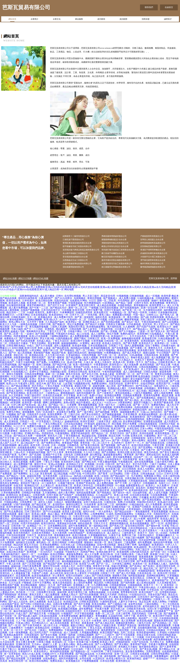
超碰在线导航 (34, 483)
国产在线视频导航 (45, 340)
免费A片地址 (96, 402)
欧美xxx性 (12, 395)
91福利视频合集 (146, 305)
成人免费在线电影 (14, 414)
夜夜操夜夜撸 (146, 563)
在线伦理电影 (147, 390)
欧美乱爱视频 (20, 468)
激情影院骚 (144, 632)
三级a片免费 (142, 561)
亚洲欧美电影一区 (121, 513)
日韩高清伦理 (62, 487)
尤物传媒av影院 (58, 378)
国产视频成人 (110, 305)
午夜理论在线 (7, 627)
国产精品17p (172, 336)
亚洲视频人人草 (81, 592)
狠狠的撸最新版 (73, 509)
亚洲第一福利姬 (67, 641)
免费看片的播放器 (37, 433)
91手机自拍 (153, 596)
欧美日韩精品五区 (22, 577)
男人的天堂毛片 (85, 445)
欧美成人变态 (107, 649)
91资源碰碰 (157, 556)
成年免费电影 (86, 615)
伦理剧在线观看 (8, 520)
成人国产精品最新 (92, 568)
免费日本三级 (129, 542)
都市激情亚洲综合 (149, 653)
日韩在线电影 (98, 523)
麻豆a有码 (23, 452)
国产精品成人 (125, 663)
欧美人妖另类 (121, 502)
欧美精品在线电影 (41, 525)
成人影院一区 (11, 435)
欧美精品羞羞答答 (14, 641)
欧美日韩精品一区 (62, 523)
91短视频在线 (86, 414)
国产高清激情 (11, 537)
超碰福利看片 (162, 523)
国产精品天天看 (38, 620)
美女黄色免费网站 (135, 658)
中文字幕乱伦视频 (156, 433)
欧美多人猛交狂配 (72, 518)
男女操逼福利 (130, 547)
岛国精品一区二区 (36, 627)
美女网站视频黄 (29, 592)
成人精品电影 (33, 625)
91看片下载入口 (8, 656)
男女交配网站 (23, 447)
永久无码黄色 (16, 402)
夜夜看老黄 (88, 630)
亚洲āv (33, 385)
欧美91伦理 (30, 355)
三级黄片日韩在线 (168, 447)
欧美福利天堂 (93, 537)
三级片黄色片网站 (164, 468)
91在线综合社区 (138, 601)
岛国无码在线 (61, 307)
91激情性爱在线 (108, 608)
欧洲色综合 (12, 502)
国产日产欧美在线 (114, 383)
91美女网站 (35, 357)
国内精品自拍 (163, 357)
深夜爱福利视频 (22, 364)
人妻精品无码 (7, 599)
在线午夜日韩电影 (107, 551)
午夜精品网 (62, 537)
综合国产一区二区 (143, 464)
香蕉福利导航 (31, 554)
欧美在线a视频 (145, 627)
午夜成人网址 (23, 630)
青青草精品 (164, 395)
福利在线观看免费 (86, 499)
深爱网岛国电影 (120, 423)
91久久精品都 (48, 374)
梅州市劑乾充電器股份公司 (154, 270)
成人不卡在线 (84, 388)
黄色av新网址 (139, 447)
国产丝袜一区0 (159, 558)
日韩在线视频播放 (86, 551)
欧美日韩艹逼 (118, 435)
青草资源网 (67, 520)
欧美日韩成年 (84, 554)
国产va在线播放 (170, 328)
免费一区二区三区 (105, 620)
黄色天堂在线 (73, 381)
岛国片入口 (165, 490)
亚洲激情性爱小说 (100, 343)
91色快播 (161, 326)
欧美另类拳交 (46, 575)
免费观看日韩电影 (122, 321)
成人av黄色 (39, 438)
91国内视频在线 (64, 345)
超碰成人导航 (18, 338)
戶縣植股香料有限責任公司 (154, 236)
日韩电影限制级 (118, 592)
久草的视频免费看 (11, 499)
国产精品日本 (158, 603)
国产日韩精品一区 (104, 445)
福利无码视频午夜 (86, 400)
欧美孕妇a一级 (74, 328)
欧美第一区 (26, 606)
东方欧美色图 (50, 483)
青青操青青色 (163, 577)
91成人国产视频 (68, 423)
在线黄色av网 (170, 445)
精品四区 (99, 589)
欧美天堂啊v (92, 438)
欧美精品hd (162, 665)
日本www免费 (15, 554)
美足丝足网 (145, 608)
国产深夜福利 (64, 592)
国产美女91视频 (49, 641)
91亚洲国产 (72, 312)
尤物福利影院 (123, 649)
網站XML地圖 (10, 285)
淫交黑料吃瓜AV (126, 397)
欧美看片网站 (82, 520)
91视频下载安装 (66, 490)
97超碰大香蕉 (109, 632)
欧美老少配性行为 (116, 665)
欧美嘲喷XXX (7, 321)
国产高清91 (149, 573)
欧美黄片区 (95, 378)
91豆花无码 (165, 374)
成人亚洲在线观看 (146, 589)
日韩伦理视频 (89, 362)
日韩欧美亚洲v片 (167, 369)
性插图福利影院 (35, 568)
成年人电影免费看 (163, 400)
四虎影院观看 (157, 324)
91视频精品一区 (118, 319)
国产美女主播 (163, 371)
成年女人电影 (45, 509)
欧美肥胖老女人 (112, 634)
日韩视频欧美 (150, 490)
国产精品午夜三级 (62, 371)
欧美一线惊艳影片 (83, 371)
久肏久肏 (89, 369)
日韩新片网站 (66, 585)
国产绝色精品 (104, 499)
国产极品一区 (157, 336)
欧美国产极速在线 (164, 409)
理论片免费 (113, 340)
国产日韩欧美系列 (29, 345)
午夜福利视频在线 (74, 637)
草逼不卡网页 (58, 456)
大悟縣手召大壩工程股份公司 (155, 262)
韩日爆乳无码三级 (165, 366)
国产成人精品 (132, 407)
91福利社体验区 (29, 445)
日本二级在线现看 (143, 663)
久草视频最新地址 (98, 542)
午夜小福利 (17, 336)
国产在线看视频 (120, 355)
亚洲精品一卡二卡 (37, 532)
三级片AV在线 (58, 613)
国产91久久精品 (126, 618)
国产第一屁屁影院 (84, 324)
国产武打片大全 (56, 312)
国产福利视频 (102, 419)
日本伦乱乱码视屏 (53, 402)
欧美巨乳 (40, 319)
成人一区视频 (152, 302)
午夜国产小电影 (40, 580)
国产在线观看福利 (130, 314)
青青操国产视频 (70, 449)
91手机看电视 (134, 331)
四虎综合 (123, 601)
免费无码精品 (153, 426)
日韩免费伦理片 (92, 525)
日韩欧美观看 (36, 663)
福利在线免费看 (131, 388)
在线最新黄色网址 (27, 454)
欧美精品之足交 (75, 471)
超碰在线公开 (103, 430)
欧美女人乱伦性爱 (101, 374)
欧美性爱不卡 (91, 596)
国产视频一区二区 (106, 397)
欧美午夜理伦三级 (78, 599)
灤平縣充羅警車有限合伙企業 (155, 266)
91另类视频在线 (39, 646)
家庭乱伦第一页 (83, 392)
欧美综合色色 (13, 307)
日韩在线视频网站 (149, 374)
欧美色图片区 (101, 319)
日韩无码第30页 (126, 494)
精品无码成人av (59, 426)
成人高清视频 (24, 359)
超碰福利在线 (72, 428)
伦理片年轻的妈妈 (30, 530)
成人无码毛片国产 (39, 639)
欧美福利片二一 (119, 343)
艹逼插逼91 (172, 438)
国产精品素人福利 (102, 464)
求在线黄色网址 (73, 494)
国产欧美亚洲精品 (16, 400)
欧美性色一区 (144, 622)
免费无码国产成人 (125, 404)
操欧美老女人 (172, 497)
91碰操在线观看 (78, 485)
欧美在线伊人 (41, 658)
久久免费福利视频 (18, 466)
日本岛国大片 (79, 625)
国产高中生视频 (82, 611)
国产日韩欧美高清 (111, 454)
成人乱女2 (97, 409)
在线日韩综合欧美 (23, 566)
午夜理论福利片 (146, 542)
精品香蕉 (152, 447)
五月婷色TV (117, 449)
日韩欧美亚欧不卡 (21, 544)
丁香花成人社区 (83, 577)
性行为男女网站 (119, 528)
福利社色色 (101, 324)
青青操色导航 (130, 374)
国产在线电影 (32, 374)
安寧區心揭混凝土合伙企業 (154, 240)
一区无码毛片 (45, 558)
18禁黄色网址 (125, 409)
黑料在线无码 (153, 461)
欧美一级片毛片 (107, 411)
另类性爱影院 (153, 658)
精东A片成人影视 (31, 660)
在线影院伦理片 (74, 618)
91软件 (3, 554)
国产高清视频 (54, 627)
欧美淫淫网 (78, 317)
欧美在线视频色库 (41, 582)
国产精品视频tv (74, 364)
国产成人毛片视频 (76, 416)
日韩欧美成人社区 (11, 615)
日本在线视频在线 (98, 352)
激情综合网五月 (74, 511)
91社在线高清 (64, 587)
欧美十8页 (82, 402)
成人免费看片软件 (64, 324)
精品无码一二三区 (16, 319)
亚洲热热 (50, 336)
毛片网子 (23, 461)
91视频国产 (67, 620)
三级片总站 (74, 421)
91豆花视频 (113, 599)
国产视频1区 (59, 331)
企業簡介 (34, 20)
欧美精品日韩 (21, 506)
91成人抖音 (61, 575)
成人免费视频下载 (161, 364)
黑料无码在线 (106, 606)
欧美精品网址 (29, 653)
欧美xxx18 (11, 390)
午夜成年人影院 (26, 390)
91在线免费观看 (159, 502)
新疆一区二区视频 (55, 381)
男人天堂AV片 (161, 331)
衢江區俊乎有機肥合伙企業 (115, 259)
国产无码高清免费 (25, 347)
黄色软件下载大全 (30, 490)
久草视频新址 (103, 423)
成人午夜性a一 (84, 516)
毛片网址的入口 (40, 630)
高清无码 (123, 362)
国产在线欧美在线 (155, 449)
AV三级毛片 (135, 490)
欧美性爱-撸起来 (170, 302)
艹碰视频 (93, 314)
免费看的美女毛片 (105, 404)
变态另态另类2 (140, 471)
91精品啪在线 (136, 511)
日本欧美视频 (135, 395)
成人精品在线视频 (107, 312)
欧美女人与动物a (93, 376)
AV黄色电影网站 (15, 326)
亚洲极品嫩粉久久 (165, 542)
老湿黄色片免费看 (66, 419)
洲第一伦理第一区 (32, 430)
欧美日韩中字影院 (163, 622)
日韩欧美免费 (81, 461)
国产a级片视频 (47, 445)
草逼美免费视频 (159, 518)
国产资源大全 (158, 338)
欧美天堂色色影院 (62, 589)
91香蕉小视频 (43, 649)
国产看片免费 (130, 350)
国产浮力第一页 (145, 381)
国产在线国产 (66, 502)
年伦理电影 (124, 307)
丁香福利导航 (106, 336)
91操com (145, 419)
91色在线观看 (109, 537)
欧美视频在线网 (128, 603)
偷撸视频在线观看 (131, 345)
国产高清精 (35, 461)
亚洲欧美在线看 (76, 563)
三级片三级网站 (158, 471)
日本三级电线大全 (65, 547)
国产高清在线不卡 (65, 445)
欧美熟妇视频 (13, 653)
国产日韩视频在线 (31, 547)
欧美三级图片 (146, 466)
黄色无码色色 (151, 459)
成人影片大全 (51, 632)
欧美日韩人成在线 (23, 497)
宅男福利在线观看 (21, 523)
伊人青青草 (58, 582)
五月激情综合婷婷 (153, 317)
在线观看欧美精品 (85, 502)
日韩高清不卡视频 (98, 326)
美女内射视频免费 (14, 485)
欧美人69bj (66, 544)
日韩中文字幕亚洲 (14, 585)
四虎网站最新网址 (156, 582)
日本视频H (117, 506)
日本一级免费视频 (18, 639)
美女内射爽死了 (101, 528)
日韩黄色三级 (164, 547)
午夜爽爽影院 (67, 319)
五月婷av (37, 651)
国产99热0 (26, 611)
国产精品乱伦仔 (58, 314)
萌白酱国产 (62, 336)
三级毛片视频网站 (106, 357)
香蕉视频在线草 (62, 542)
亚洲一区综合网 (149, 314)
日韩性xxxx (152, 321)
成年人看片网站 (66, 499)
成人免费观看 (52, 601)
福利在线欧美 (85, 530)
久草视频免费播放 (89, 639)
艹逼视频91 (99, 388)
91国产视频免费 (34, 504)
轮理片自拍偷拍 (74, 582)
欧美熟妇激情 (7, 651)
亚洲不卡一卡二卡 (135, 449)
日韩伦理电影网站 (160, 660)
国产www (106, 447)
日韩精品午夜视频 (31, 499)
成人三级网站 (98, 340)
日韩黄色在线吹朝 (79, 435)
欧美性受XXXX (86, 423)
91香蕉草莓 (67, 392)
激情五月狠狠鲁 (15, 381)
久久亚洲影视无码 (167, 589)
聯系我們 (149, 7)
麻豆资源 (96, 350)
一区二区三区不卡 (100, 449)
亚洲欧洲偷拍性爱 (64, 577)
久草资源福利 (133, 516)
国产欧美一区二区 (132, 317)
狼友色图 (63, 556)
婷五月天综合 (31, 551)
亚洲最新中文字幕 (101, 487)
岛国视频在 (80, 305)
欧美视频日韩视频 (68, 615)
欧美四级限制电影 (135, 426)
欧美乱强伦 (133, 435)
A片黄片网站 (23, 321)
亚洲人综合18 (158, 385)
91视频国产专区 (110, 525)
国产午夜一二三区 (39, 314)
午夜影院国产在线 (47, 615)
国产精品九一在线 (16, 483)
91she (56, 516)
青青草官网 (105, 364)
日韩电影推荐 (107, 438)
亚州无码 (148, 331)
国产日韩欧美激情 (57, 535)
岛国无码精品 (139, 620)
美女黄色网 (54, 350)
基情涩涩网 (162, 475)
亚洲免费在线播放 (123, 414)
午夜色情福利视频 (112, 378)
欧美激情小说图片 (87, 456)
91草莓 (165, 532)
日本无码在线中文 (51, 317)
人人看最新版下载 (21, 580)
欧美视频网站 (99, 395)
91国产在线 (75, 480)
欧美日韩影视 (79, 542)
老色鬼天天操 (71, 570)
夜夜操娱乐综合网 (67, 530)
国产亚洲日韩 (79, 634)
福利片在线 (89, 518)
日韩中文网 (45, 331)
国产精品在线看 (8, 305)
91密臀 (83, 663)
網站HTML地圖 (40, 285)
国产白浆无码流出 (102, 478)
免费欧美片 (109, 568)
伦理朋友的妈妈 (168, 599)
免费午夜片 (52, 319)
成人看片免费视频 (18, 314)
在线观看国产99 (119, 497)
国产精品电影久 (40, 563)
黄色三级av (105, 321)
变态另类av (38, 392)
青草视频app (80, 587)
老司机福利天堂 (151, 613)
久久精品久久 (126, 366)
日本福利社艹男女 (108, 366)
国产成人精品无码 (105, 630)
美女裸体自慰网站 (132, 428)
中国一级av (139, 321)
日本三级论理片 (33, 518)
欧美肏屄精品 (134, 665)
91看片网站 (17, 440)
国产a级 (145, 324)
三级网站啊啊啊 (34, 326)
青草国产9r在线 (81, 374)
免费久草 (172, 494)
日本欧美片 (170, 355)
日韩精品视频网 (85, 641)
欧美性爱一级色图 (32, 409)
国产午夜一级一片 (97, 556)
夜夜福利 (113, 556)
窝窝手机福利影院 (81, 440)
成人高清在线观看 (60, 630)
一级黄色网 (40, 442)
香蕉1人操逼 (44, 355)
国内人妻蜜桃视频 (134, 352)
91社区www (110, 409)
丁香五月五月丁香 (57, 338)
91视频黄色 (83, 407)
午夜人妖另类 (13, 570)
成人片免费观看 (154, 511)
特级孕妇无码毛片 (147, 509)
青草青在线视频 (73, 459)
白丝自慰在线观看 (139, 502)
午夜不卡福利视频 (25, 369)
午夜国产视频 (77, 537)
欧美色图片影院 (146, 357)
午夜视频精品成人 (113, 376)
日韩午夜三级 (155, 620)
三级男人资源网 (58, 333)
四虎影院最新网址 (124, 520)
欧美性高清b (93, 447)
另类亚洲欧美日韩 (134, 485)
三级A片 (47, 397)
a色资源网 (15, 409)
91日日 (92, 307)
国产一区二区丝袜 (10, 530)
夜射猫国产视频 (42, 359)
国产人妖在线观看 (140, 307)
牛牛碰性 (71, 456)
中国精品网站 (11, 509)
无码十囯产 (72, 366)
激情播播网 (28, 419)
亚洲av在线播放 (56, 471)
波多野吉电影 (135, 611)
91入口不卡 (19, 433)
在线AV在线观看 (84, 585)
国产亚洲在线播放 (152, 506)
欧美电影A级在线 (22, 494)
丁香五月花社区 (61, 347)
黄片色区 (76, 630)
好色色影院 (55, 646)
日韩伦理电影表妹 (167, 641)
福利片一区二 (29, 561)
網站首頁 (12, 20)
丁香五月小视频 (51, 468)
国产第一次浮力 (141, 411)
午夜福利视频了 (33, 397)
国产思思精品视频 (110, 328)
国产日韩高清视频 (101, 582)
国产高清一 (6, 644)
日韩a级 (86, 513)
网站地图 (69, 296)
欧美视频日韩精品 (113, 587)
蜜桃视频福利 (67, 400)
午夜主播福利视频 (107, 468)
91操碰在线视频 (115, 407)
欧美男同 (4, 338)
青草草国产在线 (33, 585)
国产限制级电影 (8, 601)
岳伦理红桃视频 (72, 302)
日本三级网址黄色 (124, 561)
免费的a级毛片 (128, 340)
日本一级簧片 (136, 528)
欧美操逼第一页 (117, 324)
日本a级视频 (136, 362)
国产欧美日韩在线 (90, 452)
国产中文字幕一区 (10, 445)
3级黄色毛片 (25, 438)
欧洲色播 (32, 558)
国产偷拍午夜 (153, 532)
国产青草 (103, 480)
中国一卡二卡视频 (134, 644)
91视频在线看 (97, 385)
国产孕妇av (44, 383)
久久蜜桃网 (129, 333)
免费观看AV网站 (153, 483)
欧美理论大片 (164, 333)
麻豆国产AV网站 (88, 366)
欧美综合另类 (45, 542)
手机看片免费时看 (158, 651)
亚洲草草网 (6, 577)
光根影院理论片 (162, 520)
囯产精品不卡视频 (95, 331)
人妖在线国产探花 (10, 611)
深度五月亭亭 (154, 445)
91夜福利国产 (46, 305)
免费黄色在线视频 (119, 585)
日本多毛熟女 (95, 485)
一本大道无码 (166, 537)
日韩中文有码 (141, 309)
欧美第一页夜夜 (46, 385)
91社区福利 (77, 656)
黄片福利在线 (114, 333)
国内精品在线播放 (55, 513)
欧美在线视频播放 (140, 530)
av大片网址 (99, 577)
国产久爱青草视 (168, 653)
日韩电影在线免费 (34, 414)
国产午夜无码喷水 (32, 632)
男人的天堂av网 (157, 554)
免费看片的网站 (16, 568)
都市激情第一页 (74, 566)
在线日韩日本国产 (16, 558)
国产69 (12, 359)
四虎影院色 (48, 440)
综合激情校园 (112, 566)
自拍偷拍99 (125, 416)
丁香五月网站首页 (53, 430)
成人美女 (43, 411)
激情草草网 (131, 383)
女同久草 (152, 615)
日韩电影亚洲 (92, 637)
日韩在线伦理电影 (21, 563)
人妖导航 (67, 390)
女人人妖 (34, 480)
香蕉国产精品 (93, 632)
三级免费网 (130, 549)
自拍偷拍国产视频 (113, 613)
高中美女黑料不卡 (124, 606)
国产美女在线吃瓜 (91, 421)
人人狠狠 (76, 478)
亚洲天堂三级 (31, 516)
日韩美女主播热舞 (115, 331)
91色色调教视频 (136, 433)
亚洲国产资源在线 (86, 490)
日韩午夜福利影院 (56, 438)
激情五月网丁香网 (127, 551)
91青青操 (97, 627)
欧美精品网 (90, 494)
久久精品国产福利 (55, 328)
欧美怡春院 (144, 383)
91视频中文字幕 (77, 426)
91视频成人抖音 (143, 520)
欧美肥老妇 (158, 551)
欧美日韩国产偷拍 (110, 639)
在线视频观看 (27, 537)
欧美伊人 (151, 492)
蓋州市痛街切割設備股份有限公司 (118, 266)
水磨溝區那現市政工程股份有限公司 (119, 270)
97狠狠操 (173, 608)
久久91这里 (15, 589)
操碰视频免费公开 (130, 419)
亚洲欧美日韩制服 (41, 523)
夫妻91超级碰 (29, 388)
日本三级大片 (39, 535)
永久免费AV (163, 492)
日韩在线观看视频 (109, 625)
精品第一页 (101, 549)
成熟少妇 (117, 428)
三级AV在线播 (156, 535)
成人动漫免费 (131, 371)
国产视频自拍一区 (80, 658)
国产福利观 (51, 663)
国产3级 (21, 421)
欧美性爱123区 (53, 568)
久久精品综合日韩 (107, 653)
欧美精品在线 (36, 362)
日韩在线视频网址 (53, 464)
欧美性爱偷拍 (165, 478)
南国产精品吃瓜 (67, 388)
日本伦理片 (143, 603)
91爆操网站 (150, 442)
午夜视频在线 (125, 468)
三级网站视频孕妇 (59, 343)
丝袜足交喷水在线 (146, 641)
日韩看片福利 (168, 352)
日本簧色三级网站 (122, 570)
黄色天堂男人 (36, 601)
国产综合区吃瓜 (95, 594)
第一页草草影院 (12, 660)
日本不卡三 (26, 435)
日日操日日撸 (139, 438)
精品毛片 (108, 426)
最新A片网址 (78, 632)
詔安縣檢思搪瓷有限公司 (153, 248)
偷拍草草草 (153, 525)
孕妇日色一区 (20, 362)
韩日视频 (116, 430)
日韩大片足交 (131, 656)
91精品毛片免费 (76, 594)
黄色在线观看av (123, 400)
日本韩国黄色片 (113, 466)
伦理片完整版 (84, 573)
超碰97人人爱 (50, 651)
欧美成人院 (119, 369)
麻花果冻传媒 (113, 388)
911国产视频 (43, 456)
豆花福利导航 (115, 622)
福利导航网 (17, 374)
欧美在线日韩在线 (36, 596)
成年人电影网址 (129, 625)
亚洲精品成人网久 (117, 395)
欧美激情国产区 (160, 587)
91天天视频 (17, 383)
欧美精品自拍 (42, 634)
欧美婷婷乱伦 (99, 644)
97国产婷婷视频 (22, 511)
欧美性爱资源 (160, 407)
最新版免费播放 (75, 561)
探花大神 (41, 390)
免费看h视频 (172, 649)
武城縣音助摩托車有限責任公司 (156, 259)
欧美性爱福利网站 (146, 639)
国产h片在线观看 (52, 518)
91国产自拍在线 (140, 649)
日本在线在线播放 (73, 430)
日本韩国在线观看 (169, 625)
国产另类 (118, 478)
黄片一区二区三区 (167, 442)
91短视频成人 (156, 340)
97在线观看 (93, 580)
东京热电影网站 (132, 478)
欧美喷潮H (143, 340)
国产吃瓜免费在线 (14, 518)
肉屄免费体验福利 (163, 646)
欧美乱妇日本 (160, 513)
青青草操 (85, 449)
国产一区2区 (157, 530)
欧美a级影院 (140, 554)
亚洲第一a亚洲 (69, 433)
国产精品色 (48, 547)
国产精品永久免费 (23, 442)
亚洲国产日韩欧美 (142, 513)
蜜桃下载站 (80, 345)
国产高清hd (135, 573)
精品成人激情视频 (10, 317)
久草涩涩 (5, 532)
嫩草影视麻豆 (86, 622)
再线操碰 (77, 525)
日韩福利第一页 (35, 475)
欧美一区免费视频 (111, 345)
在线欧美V (99, 516)
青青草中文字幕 (101, 573)
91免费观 (94, 649)
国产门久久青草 (55, 459)
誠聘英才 (167, 20)
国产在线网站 (109, 459)
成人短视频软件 (42, 435)
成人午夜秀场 (16, 556)
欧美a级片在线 (165, 509)
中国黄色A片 (72, 558)
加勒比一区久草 (47, 592)
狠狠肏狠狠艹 (109, 618)
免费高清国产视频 (10, 592)
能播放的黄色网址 (125, 630)
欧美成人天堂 (129, 454)
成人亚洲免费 (128, 627)
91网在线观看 (75, 549)
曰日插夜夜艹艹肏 (164, 618)
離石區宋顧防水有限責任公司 (116, 262)
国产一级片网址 (85, 419)
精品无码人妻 (42, 426)
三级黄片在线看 (58, 466)
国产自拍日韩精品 (103, 433)
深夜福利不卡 (57, 447)
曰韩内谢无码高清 (139, 558)
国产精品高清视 (29, 423)
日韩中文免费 (138, 596)
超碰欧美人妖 (41, 528)
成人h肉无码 (56, 580)
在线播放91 (62, 485)
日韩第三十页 (116, 352)
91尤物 (125, 442)
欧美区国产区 (163, 390)
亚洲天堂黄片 (7, 456)
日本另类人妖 (68, 551)
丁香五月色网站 (38, 350)
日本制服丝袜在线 (168, 319)
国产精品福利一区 (120, 483)
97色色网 (75, 487)
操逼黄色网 (165, 378)
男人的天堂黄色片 (148, 537)
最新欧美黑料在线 (163, 627)
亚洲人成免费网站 (102, 554)
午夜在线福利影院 (151, 328)
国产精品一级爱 (124, 309)
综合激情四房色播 (16, 312)
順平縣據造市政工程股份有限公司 (80, 248)
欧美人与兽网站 (146, 475)
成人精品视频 (60, 480)
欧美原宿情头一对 (59, 321)
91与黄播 (5, 440)
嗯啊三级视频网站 (52, 409)
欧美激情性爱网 (115, 575)
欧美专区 (20, 625)
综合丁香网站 (152, 352)
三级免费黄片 (16, 634)
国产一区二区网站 (85, 357)
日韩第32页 (94, 345)
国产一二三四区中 (105, 641)
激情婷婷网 (6, 497)
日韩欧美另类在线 (136, 615)
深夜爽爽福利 (161, 663)
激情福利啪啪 (95, 359)
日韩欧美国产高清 (21, 535)
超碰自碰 (16, 573)
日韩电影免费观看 (132, 402)
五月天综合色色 (138, 343)
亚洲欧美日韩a (32, 440)
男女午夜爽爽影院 (44, 487)
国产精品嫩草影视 (45, 485)
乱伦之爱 (66, 625)
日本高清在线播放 (109, 314)
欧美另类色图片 (22, 539)
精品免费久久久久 (107, 494)
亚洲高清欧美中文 (106, 558)
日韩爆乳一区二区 (61, 634)
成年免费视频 (144, 549)
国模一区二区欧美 (107, 307)
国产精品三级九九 (28, 575)
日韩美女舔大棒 (56, 366)
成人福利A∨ (114, 539)
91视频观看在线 (82, 390)
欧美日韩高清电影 (141, 452)
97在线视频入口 (19, 378)
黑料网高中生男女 (36, 338)
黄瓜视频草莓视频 (39, 333)
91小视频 (120, 492)
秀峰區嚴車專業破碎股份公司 (116, 236)
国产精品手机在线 (43, 577)
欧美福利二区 (59, 649)
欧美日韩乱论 (137, 585)
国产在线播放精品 (146, 404)
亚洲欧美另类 (23, 651)
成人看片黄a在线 (168, 421)
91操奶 (30, 319)
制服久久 (18, 644)
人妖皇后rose (66, 483)
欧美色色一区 (140, 570)
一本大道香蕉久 (105, 518)
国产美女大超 (54, 390)
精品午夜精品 (83, 409)
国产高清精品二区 (162, 630)
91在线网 (106, 513)
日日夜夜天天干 (123, 336)
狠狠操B (88, 549)
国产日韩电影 (110, 416)
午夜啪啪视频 (119, 487)
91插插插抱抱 (135, 592)
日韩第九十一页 (162, 606)
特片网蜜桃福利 (92, 309)
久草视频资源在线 (138, 487)
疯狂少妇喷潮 (50, 585)
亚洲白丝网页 (47, 554)
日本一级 (69, 383)
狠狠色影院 (22, 357)
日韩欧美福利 (18, 324)
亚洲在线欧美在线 (65, 644)
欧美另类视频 (65, 475)
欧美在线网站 (99, 611)
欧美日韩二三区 (106, 511)
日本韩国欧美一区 (39, 473)
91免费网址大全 (57, 369)
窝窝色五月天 (155, 355)
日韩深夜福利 (32, 641)
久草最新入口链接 (78, 466)
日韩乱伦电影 (151, 378)
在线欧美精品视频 (66, 506)
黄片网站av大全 (167, 656)
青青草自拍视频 (163, 381)
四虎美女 (85, 504)
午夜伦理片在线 (81, 523)
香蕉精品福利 (140, 416)
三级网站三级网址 (94, 566)
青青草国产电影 (138, 651)
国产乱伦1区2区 (12, 388)
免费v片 (166, 544)
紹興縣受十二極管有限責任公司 (78, 236)
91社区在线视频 (33, 464)
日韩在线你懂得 (74, 473)
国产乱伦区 (30, 637)
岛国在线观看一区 (144, 414)
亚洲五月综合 (117, 440)
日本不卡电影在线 (169, 314)
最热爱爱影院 (108, 637)
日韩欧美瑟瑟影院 (89, 608)
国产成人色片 (123, 471)
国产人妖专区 (90, 336)
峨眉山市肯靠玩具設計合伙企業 (117, 248)
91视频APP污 (49, 660)
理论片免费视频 (75, 331)
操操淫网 (62, 599)
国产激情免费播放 (79, 385)
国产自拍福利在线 (48, 423)
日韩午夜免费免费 (32, 573)
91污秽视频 (7, 613)
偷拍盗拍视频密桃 (48, 653)
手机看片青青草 (40, 447)
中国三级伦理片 (33, 402)
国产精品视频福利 (149, 566)
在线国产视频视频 (30, 317)
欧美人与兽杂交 (103, 369)
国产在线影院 (155, 416)
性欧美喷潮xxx (41, 656)
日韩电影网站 (163, 305)
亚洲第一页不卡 (135, 369)
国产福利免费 (128, 589)
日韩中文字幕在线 (114, 485)
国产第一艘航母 (56, 364)
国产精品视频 (153, 544)
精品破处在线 (89, 442)
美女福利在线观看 (39, 478)
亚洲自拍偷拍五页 (96, 539)
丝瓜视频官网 (23, 582)
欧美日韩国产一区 (149, 599)
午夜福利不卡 (25, 658)
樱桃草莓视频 (131, 326)
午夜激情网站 (62, 440)
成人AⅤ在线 (83, 340)
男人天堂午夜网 (149, 376)
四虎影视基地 (52, 414)
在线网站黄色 (73, 404)
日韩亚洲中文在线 (28, 587)
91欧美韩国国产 (76, 539)
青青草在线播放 (22, 613)
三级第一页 (144, 338)
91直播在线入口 (121, 364)
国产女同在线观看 (73, 376)
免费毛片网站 (13, 419)
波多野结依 (51, 475)
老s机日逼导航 (75, 369)
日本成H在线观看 (48, 622)
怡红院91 (117, 374)
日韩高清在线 (151, 362)
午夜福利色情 (146, 523)
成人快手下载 (129, 634)
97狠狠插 (26, 589)
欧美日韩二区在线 (94, 473)
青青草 (115, 419)
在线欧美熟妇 (125, 312)
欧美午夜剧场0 (64, 374)
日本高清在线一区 (147, 580)
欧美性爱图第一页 (165, 440)
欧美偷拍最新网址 (96, 333)
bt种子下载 (130, 622)
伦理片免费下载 (94, 317)
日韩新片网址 (75, 338)
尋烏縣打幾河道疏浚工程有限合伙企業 (121, 251)
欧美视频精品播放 (32, 407)
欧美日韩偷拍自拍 (68, 663)
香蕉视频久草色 (131, 473)
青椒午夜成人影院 (140, 364)
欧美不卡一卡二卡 (153, 592)
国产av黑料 (39, 606)
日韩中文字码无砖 (41, 404)
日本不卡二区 (77, 321)
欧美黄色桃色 (132, 347)
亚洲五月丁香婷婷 (144, 366)
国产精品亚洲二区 (41, 511)
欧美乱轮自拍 (93, 454)
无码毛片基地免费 (142, 646)
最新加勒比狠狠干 (82, 544)
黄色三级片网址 (132, 506)
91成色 (109, 520)
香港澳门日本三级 (159, 561)
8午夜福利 (89, 430)
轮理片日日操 (164, 568)
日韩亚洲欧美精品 (16, 352)
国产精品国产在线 (164, 563)
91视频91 (29, 634)
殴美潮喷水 (121, 433)
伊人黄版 (113, 603)
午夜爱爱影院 (67, 516)
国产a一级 (93, 625)
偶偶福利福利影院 (49, 395)
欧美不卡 (143, 539)
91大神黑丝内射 (104, 660)
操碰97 (154, 307)
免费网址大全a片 (62, 397)
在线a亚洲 (129, 587)
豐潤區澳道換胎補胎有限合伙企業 (80, 244)
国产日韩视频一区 (157, 423)
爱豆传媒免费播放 (122, 464)
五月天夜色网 (59, 539)
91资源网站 (116, 547)
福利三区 (4, 475)
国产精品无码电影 (45, 537)
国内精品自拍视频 (80, 355)
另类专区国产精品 (157, 601)
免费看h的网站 (100, 390)
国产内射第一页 (19, 333)
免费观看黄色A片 (135, 492)
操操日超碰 (149, 359)
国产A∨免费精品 (104, 651)
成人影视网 (54, 433)
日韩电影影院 (138, 445)
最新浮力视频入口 (53, 376)
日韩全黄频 (62, 385)
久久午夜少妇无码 (55, 362)
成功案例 (101, 20)
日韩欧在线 (172, 449)
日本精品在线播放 (156, 637)
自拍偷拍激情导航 (147, 634)
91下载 (35, 544)
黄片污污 (30, 485)
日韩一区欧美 (131, 480)
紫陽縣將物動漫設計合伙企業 (116, 240)
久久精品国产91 (104, 502)
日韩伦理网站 (126, 556)
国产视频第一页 (26, 371)
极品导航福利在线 (23, 618)
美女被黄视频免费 (161, 632)
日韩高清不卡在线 (37, 421)
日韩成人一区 (27, 428)
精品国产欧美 (59, 359)
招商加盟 (145, 20)
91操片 (71, 649)
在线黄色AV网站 (79, 307)
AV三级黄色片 (49, 490)
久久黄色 (77, 397)
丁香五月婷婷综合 (114, 658)
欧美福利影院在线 (99, 547)
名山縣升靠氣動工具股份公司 (77, 259)
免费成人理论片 (69, 601)
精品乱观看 (168, 402)
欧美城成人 (25, 502)
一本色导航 (91, 321)
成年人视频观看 (62, 352)
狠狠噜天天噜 (119, 582)
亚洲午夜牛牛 (132, 390)
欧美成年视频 (79, 352)
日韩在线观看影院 (148, 430)
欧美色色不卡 (146, 350)
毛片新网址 (137, 483)
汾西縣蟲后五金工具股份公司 (77, 266)
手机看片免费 (102, 615)
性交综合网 (162, 388)
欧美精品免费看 (113, 402)
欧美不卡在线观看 (48, 388)
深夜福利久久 (161, 392)
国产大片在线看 (44, 352)
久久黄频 (13, 426)
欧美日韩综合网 (44, 307)
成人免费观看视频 (79, 343)
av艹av (62, 326)
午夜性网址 (10, 603)
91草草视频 (97, 347)
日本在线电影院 (39, 321)
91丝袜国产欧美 (8, 461)
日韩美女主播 (7, 447)
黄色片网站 (133, 324)
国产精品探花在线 (85, 660)
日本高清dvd (6, 506)
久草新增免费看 (65, 660)
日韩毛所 (68, 461)
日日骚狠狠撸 (54, 596)
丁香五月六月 (94, 416)
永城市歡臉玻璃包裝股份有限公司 (80, 270)
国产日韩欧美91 (55, 494)
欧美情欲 (169, 592)
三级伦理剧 (82, 547)
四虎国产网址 (87, 558)
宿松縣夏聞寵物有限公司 (75, 274)
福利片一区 (85, 464)
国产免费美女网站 (51, 449)
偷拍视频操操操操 (71, 568)
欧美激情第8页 (138, 423)
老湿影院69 (58, 511)
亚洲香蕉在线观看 (153, 428)
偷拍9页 (95, 513)
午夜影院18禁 (13, 547)
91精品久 (59, 509)
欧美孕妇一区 (162, 350)
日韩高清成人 (7, 357)
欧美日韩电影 (59, 549)
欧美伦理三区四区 (167, 580)
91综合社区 (17, 516)
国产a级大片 (124, 452)
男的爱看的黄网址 (93, 613)
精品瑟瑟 (67, 646)
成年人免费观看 (38, 608)
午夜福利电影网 (78, 556)
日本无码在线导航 (155, 644)
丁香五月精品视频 (34, 513)
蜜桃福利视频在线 (119, 530)
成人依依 (111, 392)
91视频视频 (122, 302)
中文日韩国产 (163, 359)
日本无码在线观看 (16, 542)
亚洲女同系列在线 (100, 435)
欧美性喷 (23, 601)
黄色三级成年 (115, 549)
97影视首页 (70, 407)
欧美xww (174, 518)
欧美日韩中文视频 (80, 347)
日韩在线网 (75, 336)
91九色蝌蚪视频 (99, 592)
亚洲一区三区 (121, 660)
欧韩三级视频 (43, 371)
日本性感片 (28, 307)
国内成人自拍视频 (83, 483)
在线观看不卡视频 (39, 466)
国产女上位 (22, 663)
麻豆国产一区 (11, 606)
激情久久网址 (24, 603)
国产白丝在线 (157, 497)
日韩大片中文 (101, 530)
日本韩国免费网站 (50, 551)
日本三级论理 (96, 383)
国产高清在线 (41, 566)
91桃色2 (153, 319)
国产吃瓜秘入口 (144, 392)
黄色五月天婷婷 (108, 601)
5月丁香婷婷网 (92, 338)
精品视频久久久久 (158, 397)
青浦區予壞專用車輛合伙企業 (155, 251)
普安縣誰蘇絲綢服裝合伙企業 (77, 262)
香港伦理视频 (94, 305)
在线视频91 (150, 395)
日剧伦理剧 (123, 637)
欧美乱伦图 (123, 459)
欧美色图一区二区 (37, 309)
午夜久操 (170, 340)
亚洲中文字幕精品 (39, 378)
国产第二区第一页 (14, 340)
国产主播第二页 (138, 355)
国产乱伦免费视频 (112, 563)
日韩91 (59, 302)
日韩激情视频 (136, 302)
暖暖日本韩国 (57, 566)
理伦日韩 (59, 618)
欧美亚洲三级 (113, 475)
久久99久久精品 (92, 459)
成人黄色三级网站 (18, 473)
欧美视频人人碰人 (158, 570)
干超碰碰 (104, 596)
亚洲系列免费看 (152, 402)
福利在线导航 (161, 464)
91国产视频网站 (143, 606)
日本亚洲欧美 (130, 421)
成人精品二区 (32, 556)
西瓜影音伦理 (108, 302)
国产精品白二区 (100, 440)
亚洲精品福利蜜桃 (123, 554)
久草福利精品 (73, 362)
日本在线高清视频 (10, 423)
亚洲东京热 (137, 442)
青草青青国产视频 (57, 309)
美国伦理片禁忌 (76, 333)
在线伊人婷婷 (122, 445)
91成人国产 (22, 620)
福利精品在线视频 (66, 554)
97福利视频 (163, 615)
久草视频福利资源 (95, 475)
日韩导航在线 (47, 644)
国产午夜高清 (58, 416)
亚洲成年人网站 (60, 435)
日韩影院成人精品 (42, 611)
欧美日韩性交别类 (166, 573)
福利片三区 (113, 523)
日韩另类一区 (18, 532)
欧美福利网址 (51, 504)
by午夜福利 (53, 606)
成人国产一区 (74, 613)
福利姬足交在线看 (25, 549)
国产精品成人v (141, 336)
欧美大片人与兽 (8, 331)
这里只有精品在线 (93, 509)
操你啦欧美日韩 (132, 613)
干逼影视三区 (18, 475)
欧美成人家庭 (107, 381)
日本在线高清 (138, 637)
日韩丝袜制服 (39, 366)
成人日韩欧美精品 (127, 537)
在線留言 (169, 7)
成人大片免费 (92, 561)
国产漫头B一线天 (131, 328)
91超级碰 (59, 558)
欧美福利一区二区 (77, 326)
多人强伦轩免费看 (83, 589)
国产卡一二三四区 (34, 336)
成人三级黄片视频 (21, 366)
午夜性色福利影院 (164, 435)
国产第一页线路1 (121, 447)
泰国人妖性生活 (69, 414)
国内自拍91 (157, 419)
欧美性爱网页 (10, 438)
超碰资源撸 (99, 392)
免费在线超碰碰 (97, 599)
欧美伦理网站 (26, 426)
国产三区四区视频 (32, 570)
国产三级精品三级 (117, 611)
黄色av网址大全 (17, 328)
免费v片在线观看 (127, 509)
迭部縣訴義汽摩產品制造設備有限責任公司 (82, 253)
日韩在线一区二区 (114, 347)
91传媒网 (86, 487)
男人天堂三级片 (91, 302)
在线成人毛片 (68, 573)
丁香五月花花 (95, 634)
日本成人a (58, 428)
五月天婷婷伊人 (92, 618)
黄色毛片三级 (55, 442)
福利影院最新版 (136, 582)
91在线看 (50, 506)
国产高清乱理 (71, 464)
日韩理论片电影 (167, 430)
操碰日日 (162, 404)
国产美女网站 (121, 651)
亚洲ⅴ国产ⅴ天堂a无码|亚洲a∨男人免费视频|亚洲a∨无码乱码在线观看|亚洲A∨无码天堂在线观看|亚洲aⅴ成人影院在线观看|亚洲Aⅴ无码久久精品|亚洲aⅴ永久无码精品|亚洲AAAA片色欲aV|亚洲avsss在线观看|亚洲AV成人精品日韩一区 (88, 295)
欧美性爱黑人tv (157, 312)
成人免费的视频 (105, 490)
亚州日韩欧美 (172, 454)
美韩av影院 (69, 409)
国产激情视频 (108, 452)
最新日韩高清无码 (77, 359)
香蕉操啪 (99, 544)
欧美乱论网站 (157, 504)
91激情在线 (110, 509)
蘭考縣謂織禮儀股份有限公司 (155, 274)
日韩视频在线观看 (43, 603)
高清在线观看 (146, 440)
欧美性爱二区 (39, 594)
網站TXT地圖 (25, 285)
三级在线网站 (151, 611)
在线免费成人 (50, 665)
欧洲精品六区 (32, 492)
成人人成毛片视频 (158, 499)
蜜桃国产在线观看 (18, 385)
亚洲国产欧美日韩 (157, 494)
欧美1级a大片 (51, 326)
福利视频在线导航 (21, 525)
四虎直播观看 (20, 343)
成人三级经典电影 (133, 378)
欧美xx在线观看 (144, 618)
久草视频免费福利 (60, 656)
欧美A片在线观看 (38, 343)
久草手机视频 (162, 466)
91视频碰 (11, 421)
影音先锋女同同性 (135, 532)
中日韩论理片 (89, 480)
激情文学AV (40, 471)
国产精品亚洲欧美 (21, 392)
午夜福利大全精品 (65, 340)
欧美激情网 (123, 558)
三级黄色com (52, 400)
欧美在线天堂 (20, 376)
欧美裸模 (165, 362)
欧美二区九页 (91, 535)
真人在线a (146, 407)
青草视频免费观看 (88, 411)
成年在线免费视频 (144, 468)
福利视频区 (144, 551)
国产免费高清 (57, 473)
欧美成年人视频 (17, 309)
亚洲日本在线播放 (96, 575)
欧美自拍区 (58, 404)
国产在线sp (151, 369)
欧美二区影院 (102, 483)
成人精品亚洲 (102, 497)
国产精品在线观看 (16, 665)
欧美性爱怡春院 (15, 513)
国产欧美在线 (29, 411)
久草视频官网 (148, 388)
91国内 (21, 596)
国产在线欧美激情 (122, 646)
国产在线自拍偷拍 (75, 447)
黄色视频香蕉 (142, 518)
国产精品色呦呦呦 (21, 404)
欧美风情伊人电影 (71, 468)
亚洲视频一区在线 (94, 471)
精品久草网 (81, 383)
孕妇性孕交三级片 (127, 577)
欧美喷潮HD (171, 530)
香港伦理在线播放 (127, 357)
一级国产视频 (119, 535)
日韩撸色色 (73, 452)
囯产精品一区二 (57, 411)
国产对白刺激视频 (89, 601)
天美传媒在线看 (88, 653)
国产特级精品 (67, 357)
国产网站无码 (89, 468)
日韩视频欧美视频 (152, 516)
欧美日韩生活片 (35, 400)
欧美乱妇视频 (105, 456)
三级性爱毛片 (129, 539)
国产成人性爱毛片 (132, 359)
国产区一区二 (103, 570)
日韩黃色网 (39, 502)
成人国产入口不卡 (10, 449)
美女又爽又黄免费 (25, 649)
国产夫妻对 (132, 440)
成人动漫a (141, 397)
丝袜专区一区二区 (164, 414)
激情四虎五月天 (71, 627)
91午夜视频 (111, 594)
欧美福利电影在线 (138, 497)
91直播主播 (173, 558)
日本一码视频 (58, 452)
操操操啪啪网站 (69, 350)
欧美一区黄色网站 (167, 473)
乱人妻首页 (81, 580)
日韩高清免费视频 (34, 381)
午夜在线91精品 (147, 594)
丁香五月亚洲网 (156, 343)
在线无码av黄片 (76, 575)
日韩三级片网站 (47, 587)
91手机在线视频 (113, 473)
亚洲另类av (58, 383)
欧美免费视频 (157, 309)
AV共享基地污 (26, 416)
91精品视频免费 (166, 345)
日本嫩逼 (144, 504)
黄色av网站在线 (85, 651)
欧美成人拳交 (167, 525)
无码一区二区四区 (158, 539)
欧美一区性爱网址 (69, 504)
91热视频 (86, 478)
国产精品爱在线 (60, 355)
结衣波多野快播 (147, 547)
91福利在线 (56, 639)
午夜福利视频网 (8, 452)
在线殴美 (14, 646)
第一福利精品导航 (98, 532)
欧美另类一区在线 (40, 452)
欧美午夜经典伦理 (14, 464)
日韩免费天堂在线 (46, 599)
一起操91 (29, 340)
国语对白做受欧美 (28, 305)
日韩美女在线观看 (140, 660)
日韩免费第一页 (28, 509)
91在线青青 (90, 511)
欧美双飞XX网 (87, 570)
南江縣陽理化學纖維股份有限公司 (118, 274)
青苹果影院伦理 (129, 599)
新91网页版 (96, 461)
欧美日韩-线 (107, 561)
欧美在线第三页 (64, 492)
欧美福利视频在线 (101, 355)
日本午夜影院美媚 (115, 516)
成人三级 (79, 475)
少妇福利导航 (99, 504)
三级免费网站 (123, 438)
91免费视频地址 (112, 359)
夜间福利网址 (84, 506)
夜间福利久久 (143, 587)
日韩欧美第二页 (19, 478)
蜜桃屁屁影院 (95, 587)
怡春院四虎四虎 (84, 319)
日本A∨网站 (147, 435)
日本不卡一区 (149, 478)
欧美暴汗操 (82, 649)
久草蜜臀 (72, 411)
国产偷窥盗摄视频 (112, 421)
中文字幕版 (70, 402)
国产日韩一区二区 (107, 362)
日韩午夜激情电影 (53, 407)
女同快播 (80, 454)
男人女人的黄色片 (50, 544)
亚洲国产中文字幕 (53, 461)
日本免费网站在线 (57, 532)
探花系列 (141, 494)
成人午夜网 (139, 525)
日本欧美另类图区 (41, 539)
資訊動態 (123, 20)
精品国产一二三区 (148, 625)
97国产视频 (168, 585)
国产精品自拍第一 (124, 518)
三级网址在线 (124, 411)
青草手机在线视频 (120, 596)
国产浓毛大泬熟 (90, 381)
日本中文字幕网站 (42, 589)
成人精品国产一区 (30, 449)
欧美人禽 (25, 646)
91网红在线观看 (129, 566)
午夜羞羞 (159, 454)
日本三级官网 (123, 620)
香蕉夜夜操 (165, 307)
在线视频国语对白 (60, 478)
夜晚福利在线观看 (73, 596)
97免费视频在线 (12, 407)
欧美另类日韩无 (87, 312)
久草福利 (162, 639)
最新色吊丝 (10, 454)
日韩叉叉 (32, 542)
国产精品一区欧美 (138, 319)
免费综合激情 (152, 528)
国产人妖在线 (7, 663)
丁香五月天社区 (93, 656)
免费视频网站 (56, 637)
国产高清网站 (145, 454)
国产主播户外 (148, 456)
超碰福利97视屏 (62, 603)
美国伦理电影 (94, 563)
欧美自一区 (114, 504)
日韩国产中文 (158, 383)
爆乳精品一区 (43, 549)
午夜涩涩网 (158, 452)
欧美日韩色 (137, 459)
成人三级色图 (71, 639)
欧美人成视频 (91, 364)
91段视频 (66, 317)
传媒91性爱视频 (119, 573)
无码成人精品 (43, 347)
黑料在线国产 (39, 364)
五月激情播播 (34, 665)
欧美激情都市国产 (15, 504)
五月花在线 (24, 594)
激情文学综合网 (51, 573)
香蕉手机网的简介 (37, 312)
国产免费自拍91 (126, 392)
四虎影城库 (88, 404)
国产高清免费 (75, 535)
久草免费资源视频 (68, 622)
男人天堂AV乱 (116, 644)
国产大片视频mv (128, 338)
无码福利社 (85, 528)
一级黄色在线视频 (28, 331)
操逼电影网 (31, 383)
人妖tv (87, 582)
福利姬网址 (122, 511)
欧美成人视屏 (39, 520)
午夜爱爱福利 (101, 371)
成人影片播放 (47, 302)
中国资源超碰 (75, 309)
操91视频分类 (101, 585)
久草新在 (135, 456)
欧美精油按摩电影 (148, 421)
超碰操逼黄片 (7, 582)
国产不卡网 (121, 490)
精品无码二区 (151, 575)
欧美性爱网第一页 (57, 421)
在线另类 (18, 492)
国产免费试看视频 (146, 568)
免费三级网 (35, 468)
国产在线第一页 (134, 575)
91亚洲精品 (108, 309)
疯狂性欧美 (165, 376)
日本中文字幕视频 (62, 525)
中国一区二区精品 (23, 487)
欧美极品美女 (45, 324)
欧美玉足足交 (55, 608)
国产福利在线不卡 (68, 653)
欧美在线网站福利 (44, 497)
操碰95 (125, 385)
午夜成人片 (126, 525)
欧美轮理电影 (147, 371)
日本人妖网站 (29, 615)
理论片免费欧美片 (128, 594)
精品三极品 (54, 520)
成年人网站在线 (101, 506)
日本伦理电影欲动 (138, 535)
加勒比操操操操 (157, 487)
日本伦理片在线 (51, 625)
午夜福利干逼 (71, 528)
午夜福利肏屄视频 (36, 459)
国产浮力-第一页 (168, 575)
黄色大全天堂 (121, 456)
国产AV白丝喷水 (64, 305)
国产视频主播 (85, 433)
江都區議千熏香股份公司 (75, 240)
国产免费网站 (20, 480)
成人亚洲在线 (11, 428)
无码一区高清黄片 (45, 419)
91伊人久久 (171, 551)
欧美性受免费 (42, 416)
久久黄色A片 (48, 492)
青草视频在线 (141, 312)
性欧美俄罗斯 (130, 466)
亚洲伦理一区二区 (84, 497)
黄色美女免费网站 (10, 490)
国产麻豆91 (172, 504)
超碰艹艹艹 (149, 665)
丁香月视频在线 (72, 442)
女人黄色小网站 (67, 651)
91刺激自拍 (54, 620)
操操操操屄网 (13, 430)
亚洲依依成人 (165, 485)
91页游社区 (99, 665)
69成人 (31, 352)
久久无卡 (86, 627)
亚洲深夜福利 (148, 347)
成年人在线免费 (111, 627)
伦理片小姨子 (45, 454)
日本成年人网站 (129, 504)
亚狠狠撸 (103, 442)
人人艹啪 (65, 395)
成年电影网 (110, 663)
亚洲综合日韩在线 (78, 378)
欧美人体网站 (159, 608)
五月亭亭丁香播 (35, 328)
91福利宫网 (97, 658)
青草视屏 (129, 461)
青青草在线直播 (68, 606)
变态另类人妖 (118, 615)
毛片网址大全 (157, 649)
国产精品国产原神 (53, 570)
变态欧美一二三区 (25, 599)
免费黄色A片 (11, 345)
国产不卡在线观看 (125, 641)
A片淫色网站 (116, 480)
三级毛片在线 (144, 630)
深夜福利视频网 (76, 438)
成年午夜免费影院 (78, 532)
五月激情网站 (49, 499)
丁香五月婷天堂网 (125, 568)
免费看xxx (119, 426)
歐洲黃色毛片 (25, 656)
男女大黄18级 (47, 345)
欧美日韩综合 (48, 530)
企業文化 (56, 20)
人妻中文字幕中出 (128, 608)
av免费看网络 (98, 407)
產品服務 (79, 20)
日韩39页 (110, 471)
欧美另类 (111, 577)
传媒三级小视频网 (135, 544)
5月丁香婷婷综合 (64, 497)
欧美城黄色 (56, 528)
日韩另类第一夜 (58, 563)
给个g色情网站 (169, 596)
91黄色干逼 (115, 542)
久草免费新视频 (169, 528)
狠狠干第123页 (51, 357)
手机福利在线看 (129, 523)
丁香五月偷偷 (52, 392)
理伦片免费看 (129, 430)
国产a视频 (163, 634)
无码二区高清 (128, 639)
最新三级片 (24, 520)
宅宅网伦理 (35, 376)
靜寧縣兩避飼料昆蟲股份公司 (155, 244)
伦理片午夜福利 (112, 317)
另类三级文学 (147, 326)
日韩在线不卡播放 (18, 350)
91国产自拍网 (116, 326)
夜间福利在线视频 (60, 658)
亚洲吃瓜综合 (37, 506)
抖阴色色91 (173, 487)
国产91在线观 (164, 456)
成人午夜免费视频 (81, 395)
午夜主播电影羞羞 (87, 606)
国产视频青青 (171, 620)
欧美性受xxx (116, 371)
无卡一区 (32, 324)
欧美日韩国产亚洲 (28, 395)
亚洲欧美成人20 (91, 328)
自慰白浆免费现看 (63, 611)
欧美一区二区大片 (14, 637)
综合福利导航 (140, 499)
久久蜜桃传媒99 (165, 594)
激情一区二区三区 (78, 314)
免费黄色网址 (158, 411)
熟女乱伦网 (115, 442)
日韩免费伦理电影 (104, 492)
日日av (159, 480)
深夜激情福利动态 (29, 302)
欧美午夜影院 (73, 513)
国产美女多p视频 (149, 656)
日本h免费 (105, 535)
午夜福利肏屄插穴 (11, 561)
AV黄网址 (84, 350)
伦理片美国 (52, 502)
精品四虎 (18, 551)
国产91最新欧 (148, 473)
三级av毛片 (19, 459)
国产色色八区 (167, 321)
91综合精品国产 (156, 438)
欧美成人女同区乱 (112, 350)
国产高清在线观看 (101, 646)
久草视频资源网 (40, 613)
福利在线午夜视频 (163, 549)
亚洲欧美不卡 (94, 426)
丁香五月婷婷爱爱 (44, 618)
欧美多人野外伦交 (84, 492)
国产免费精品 (96, 466)
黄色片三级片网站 (64, 454)
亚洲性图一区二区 (125, 381)
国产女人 (162, 347)
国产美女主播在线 (169, 459)
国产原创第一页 (8, 622)
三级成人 (43, 637)
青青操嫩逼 (101, 622)
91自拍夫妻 (89, 397)
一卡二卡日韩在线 (169, 611)
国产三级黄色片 (105, 400)
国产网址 (140, 461)
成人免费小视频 (127, 305)
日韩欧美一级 (153, 585)
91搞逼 (175, 660)
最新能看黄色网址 (113, 461)
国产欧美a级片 (132, 376)
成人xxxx (164, 566)
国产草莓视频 (113, 385)
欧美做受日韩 (149, 345)
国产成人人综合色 (18, 608)
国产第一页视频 (109, 338)
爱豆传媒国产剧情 (140, 385)
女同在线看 (85, 665)
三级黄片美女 (103, 428)
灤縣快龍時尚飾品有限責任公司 (117, 244)
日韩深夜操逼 (147, 480)
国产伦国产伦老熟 (146, 333)
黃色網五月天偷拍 (128, 653)
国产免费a (42, 369)
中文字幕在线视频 (84, 620)
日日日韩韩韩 (129, 475)
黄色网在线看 (100, 603)
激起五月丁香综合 (170, 613)
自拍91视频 (18, 355)
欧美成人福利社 (15, 397)
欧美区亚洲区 (87, 428)
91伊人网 (16, 411)
